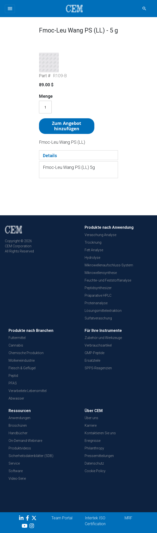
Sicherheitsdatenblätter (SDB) (31, 461)
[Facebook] (28, 524)
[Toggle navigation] (10, 9)
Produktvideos (20, 454)
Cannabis (16, 350)
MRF (128, 523)
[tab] (78, 172)
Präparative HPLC (98, 301)
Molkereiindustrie (22, 366)
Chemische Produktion (26, 358)
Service (14, 469)
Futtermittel (17, 343)
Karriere (91, 431)
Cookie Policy (95, 476)
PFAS (13, 388)
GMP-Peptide (94, 358)
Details (50, 172)
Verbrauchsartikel (98, 350)
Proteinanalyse (96, 308)
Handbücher (18, 438)
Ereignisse (92, 446)
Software (16, 476)
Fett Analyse (94, 255)
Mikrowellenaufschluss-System (109, 270)
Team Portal (61, 523)
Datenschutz (94, 469)
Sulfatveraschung (98, 323)
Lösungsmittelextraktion (103, 316)
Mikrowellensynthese (101, 278)
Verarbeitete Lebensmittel (28, 396)
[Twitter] (34, 524)
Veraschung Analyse (100, 240)
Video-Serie (17, 484)
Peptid (13, 381)
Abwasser (16, 403)
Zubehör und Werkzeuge (103, 343)
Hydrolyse (92, 263)
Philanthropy (94, 454)
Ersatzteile (92, 366)
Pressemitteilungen (99, 461)
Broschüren (18, 431)
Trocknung (93, 248)
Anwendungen (19, 423)
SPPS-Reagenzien (98, 373)
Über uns (91, 423)
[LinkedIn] (22, 524)
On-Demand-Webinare (25, 446)
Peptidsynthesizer (98, 293)
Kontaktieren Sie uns (100, 438)
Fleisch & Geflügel (22, 373)
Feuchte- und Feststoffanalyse (108, 285)
